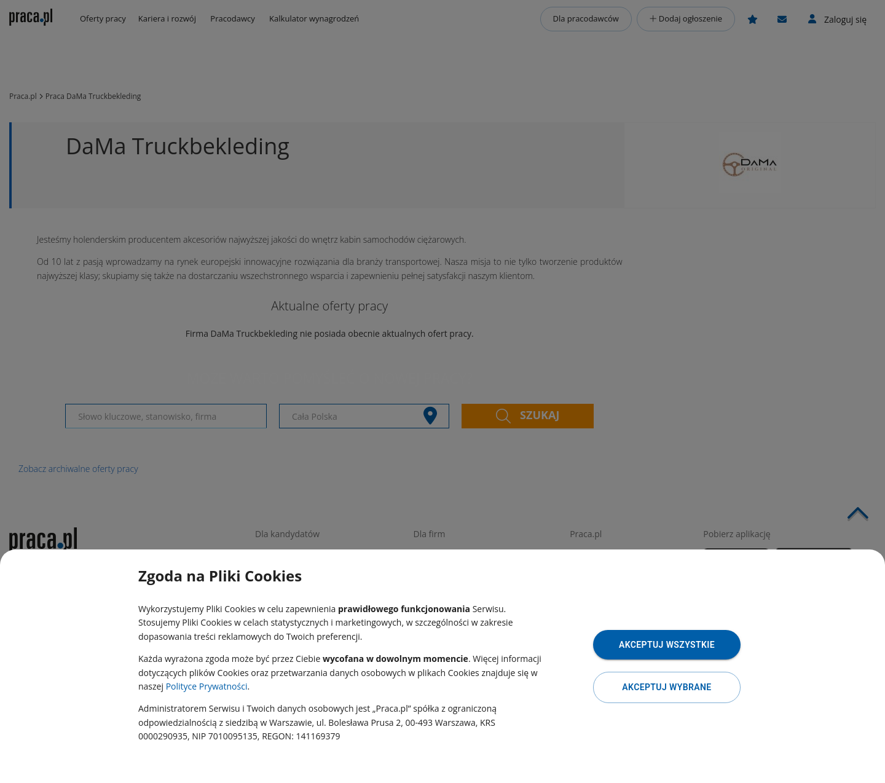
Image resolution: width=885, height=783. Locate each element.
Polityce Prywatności (207, 686)
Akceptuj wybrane (666, 687)
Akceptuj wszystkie (667, 645)
